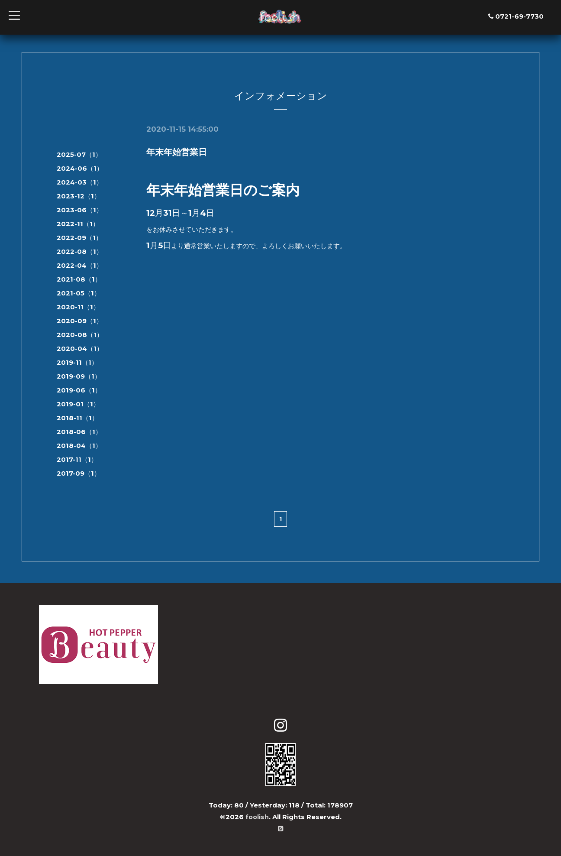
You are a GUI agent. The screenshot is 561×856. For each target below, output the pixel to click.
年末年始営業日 (176, 152)
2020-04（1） (80, 348)
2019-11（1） (77, 362)
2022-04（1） (80, 265)
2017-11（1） (77, 459)
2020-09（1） (80, 321)
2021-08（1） (79, 279)
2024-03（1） (80, 182)
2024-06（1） (80, 168)
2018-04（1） (79, 445)
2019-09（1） (79, 376)
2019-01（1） (78, 404)
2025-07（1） (79, 154)
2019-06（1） (79, 390)
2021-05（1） (78, 293)
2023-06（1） (80, 210)
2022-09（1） (79, 237)
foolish (257, 817)
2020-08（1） (80, 335)
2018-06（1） (79, 432)
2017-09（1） (78, 473)
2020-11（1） (78, 307)
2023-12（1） (78, 196)
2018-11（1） (77, 418)
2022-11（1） (78, 224)
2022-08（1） (80, 251)
